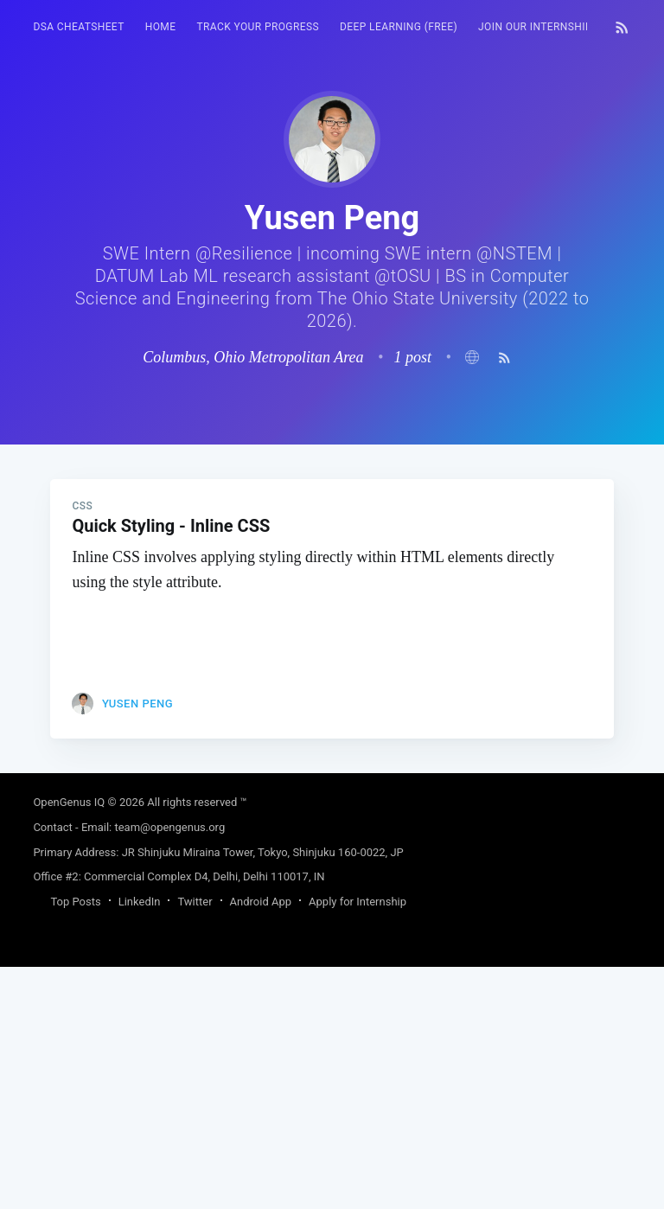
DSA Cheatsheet (78, 27)
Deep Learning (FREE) (398, 27)
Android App (260, 1143)
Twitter (194, 1143)
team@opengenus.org (169, 1069)
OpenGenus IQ (69, 1044)
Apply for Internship (357, 1143)
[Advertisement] (331, 566)
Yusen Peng (137, 945)
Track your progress (257, 27)
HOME (160, 27)
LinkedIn (139, 1143)
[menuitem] (78, 27)
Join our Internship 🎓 (543, 27)
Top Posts (75, 1143)
